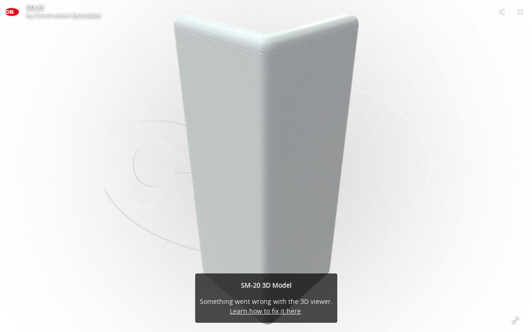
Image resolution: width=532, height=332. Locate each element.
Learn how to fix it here (265, 311)
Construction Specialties (68, 16)
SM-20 (34, 8)
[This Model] (12, 12)
